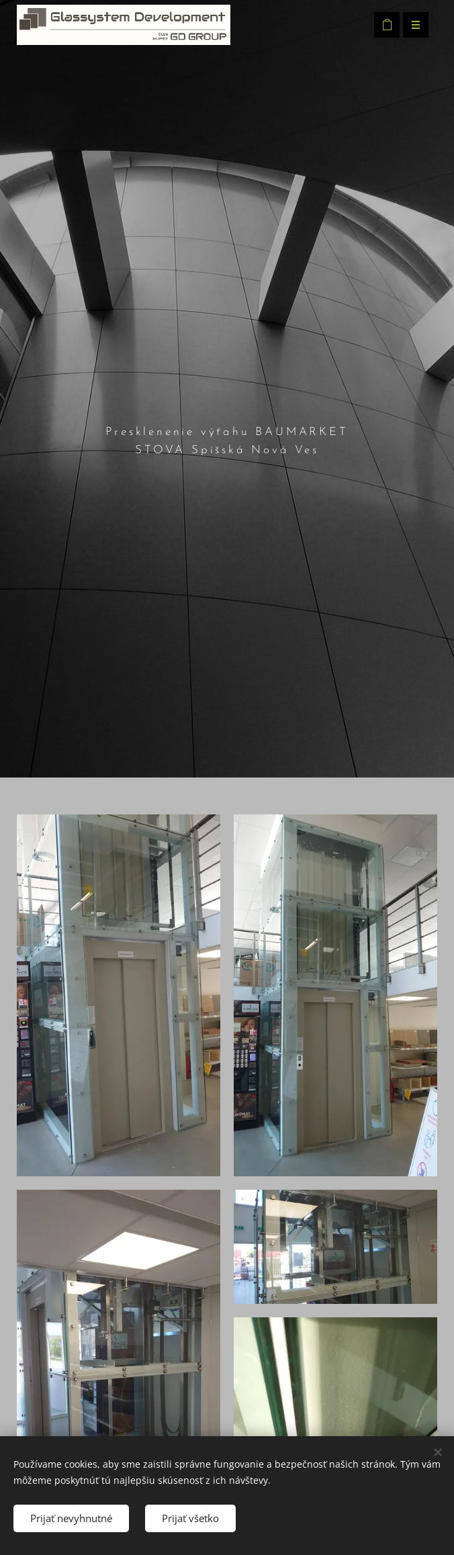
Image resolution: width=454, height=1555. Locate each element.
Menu (411, 25)
